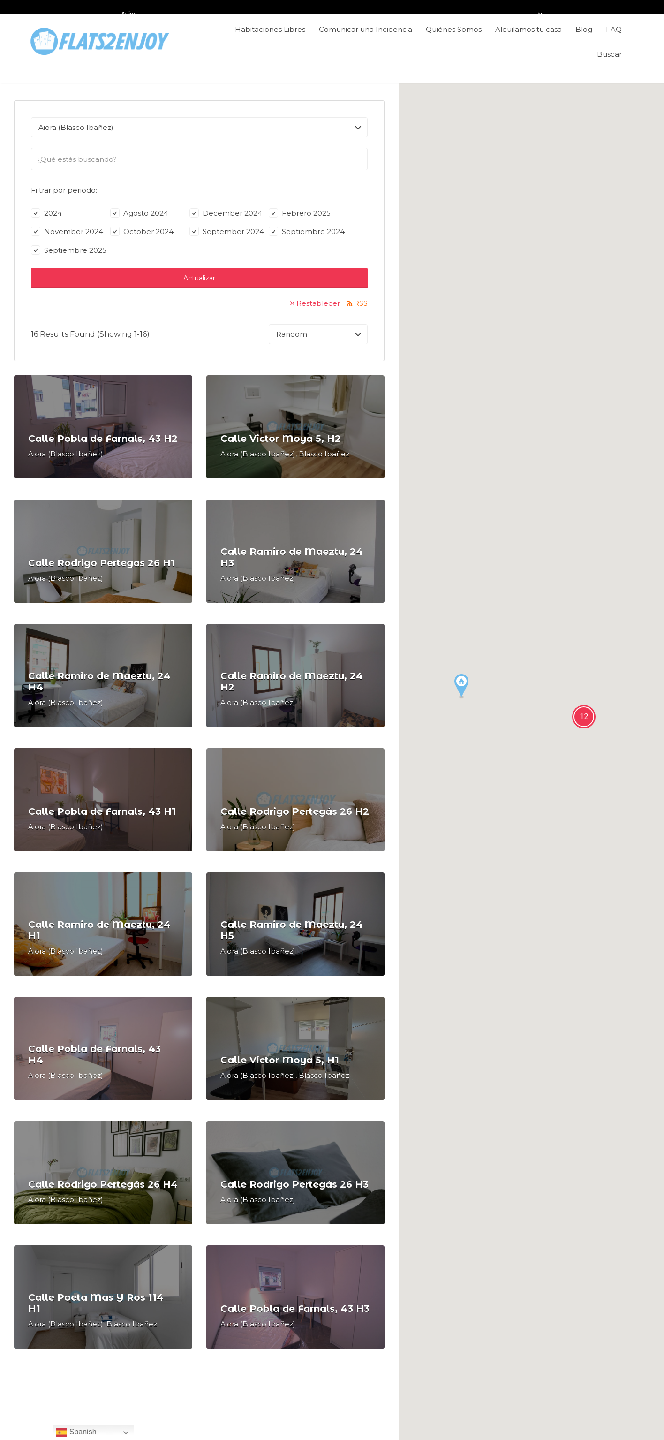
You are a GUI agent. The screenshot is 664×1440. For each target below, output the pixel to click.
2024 (46, 213)
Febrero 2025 (300, 213)
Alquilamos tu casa (528, 29)
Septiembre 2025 (68, 250)
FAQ (614, 29)
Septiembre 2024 (307, 231)
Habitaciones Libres (270, 29)
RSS (361, 303)
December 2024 (225, 213)
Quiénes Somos (454, 29)
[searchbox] (199, 159)
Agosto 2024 (139, 213)
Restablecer (318, 303)
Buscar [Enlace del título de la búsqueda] (609, 54)
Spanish (76, 1432)
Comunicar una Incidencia (365, 29)
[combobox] (199, 159)
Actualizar (199, 278)
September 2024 (226, 231)
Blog (583, 29)
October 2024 (142, 231)
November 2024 (67, 231)
